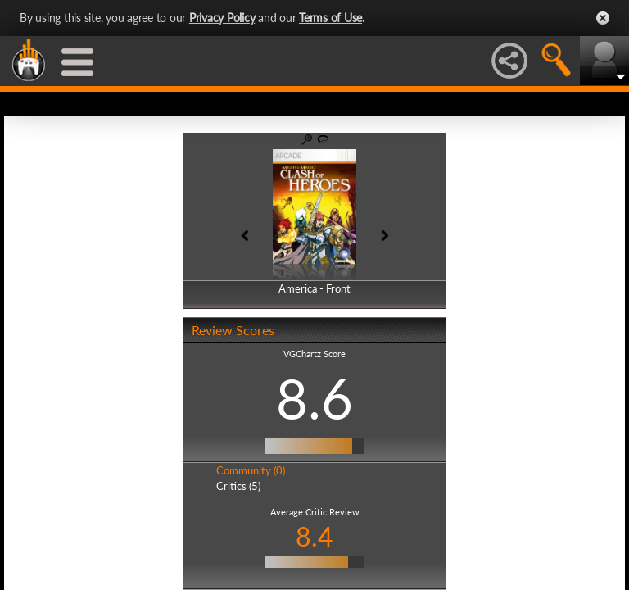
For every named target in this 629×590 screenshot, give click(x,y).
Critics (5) (238, 485)
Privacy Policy (222, 18)
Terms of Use (330, 18)
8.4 (314, 536)
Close (602, 18)
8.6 (314, 398)
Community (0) (250, 470)
